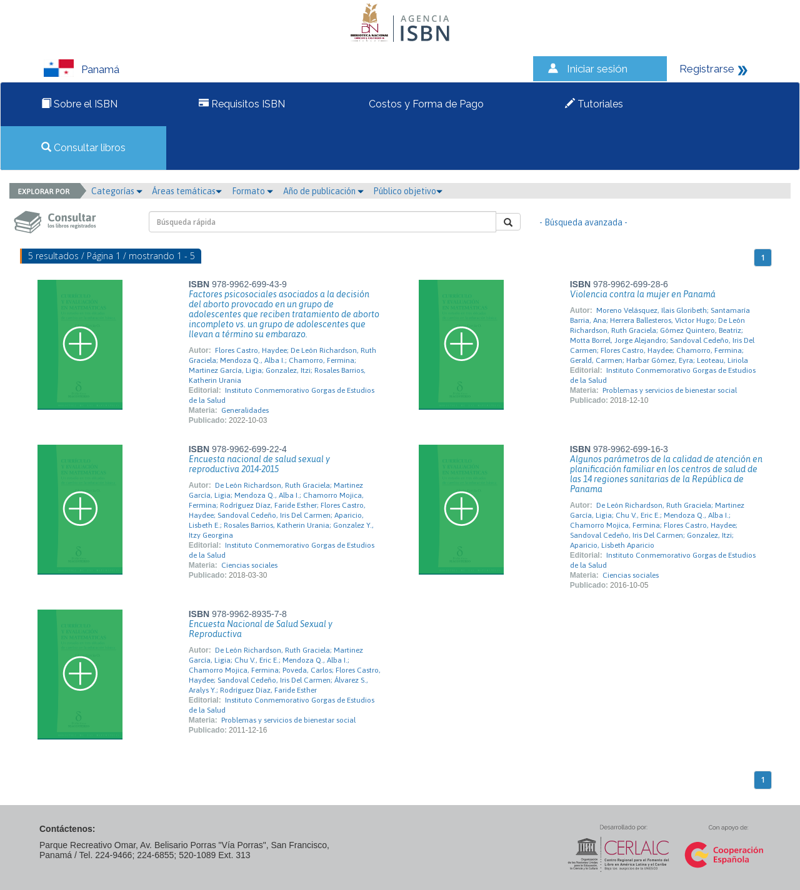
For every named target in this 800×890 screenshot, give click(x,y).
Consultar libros (83, 148)
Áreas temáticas (187, 191)
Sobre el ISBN (79, 104)
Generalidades (245, 410)
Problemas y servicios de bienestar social (669, 390)
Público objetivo (407, 191)
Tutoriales (594, 104)
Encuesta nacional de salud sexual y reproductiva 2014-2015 (259, 464)
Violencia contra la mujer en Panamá (643, 294)
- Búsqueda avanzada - (583, 222)
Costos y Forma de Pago (425, 104)
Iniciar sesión (597, 68)
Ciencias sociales (249, 565)
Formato (252, 191)
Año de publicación (323, 191)
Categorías (116, 191)
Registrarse (706, 68)
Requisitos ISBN (242, 104)
